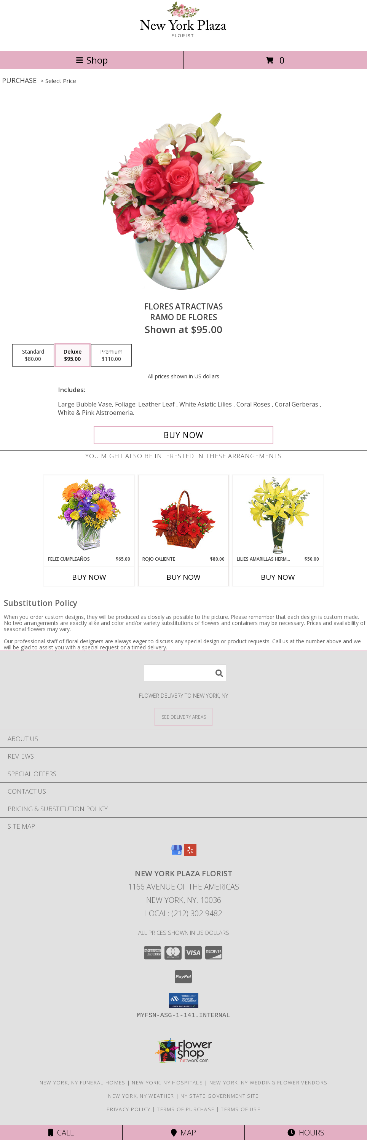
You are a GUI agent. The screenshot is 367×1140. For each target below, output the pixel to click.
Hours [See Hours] (305, 1132)
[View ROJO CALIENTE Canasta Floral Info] (183, 515)
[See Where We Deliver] (183, 716)
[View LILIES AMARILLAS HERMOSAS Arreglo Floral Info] (278, 515)
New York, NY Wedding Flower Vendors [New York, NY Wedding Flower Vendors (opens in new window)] (268, 1082)
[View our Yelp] (190, 853)
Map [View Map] (183, 1132)
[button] (183, 1000)
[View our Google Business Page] (177, 853)
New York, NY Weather (141, 1095)
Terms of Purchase (185, 1109)
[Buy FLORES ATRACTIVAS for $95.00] (183, 435)
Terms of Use (240, 1109)
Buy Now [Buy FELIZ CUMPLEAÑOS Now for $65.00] (89, 577)
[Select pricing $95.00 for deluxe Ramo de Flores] (72, 355)
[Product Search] (185, 672)
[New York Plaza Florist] (183, 39)
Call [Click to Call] (61, 1132)
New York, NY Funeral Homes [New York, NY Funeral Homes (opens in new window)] (83, 1082)
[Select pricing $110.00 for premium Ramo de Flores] (111, 355)
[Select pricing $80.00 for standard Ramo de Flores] (33, 355)
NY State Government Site (219, 1095)
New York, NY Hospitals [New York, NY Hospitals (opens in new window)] (167, 1082)
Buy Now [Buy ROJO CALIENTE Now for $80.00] (183, 577)
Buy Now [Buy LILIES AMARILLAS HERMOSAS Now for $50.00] (278, 577)
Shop (92, 60)
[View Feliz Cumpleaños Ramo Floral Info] (89, 515)
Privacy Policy (128, 1109)
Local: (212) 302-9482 (183, 913)
